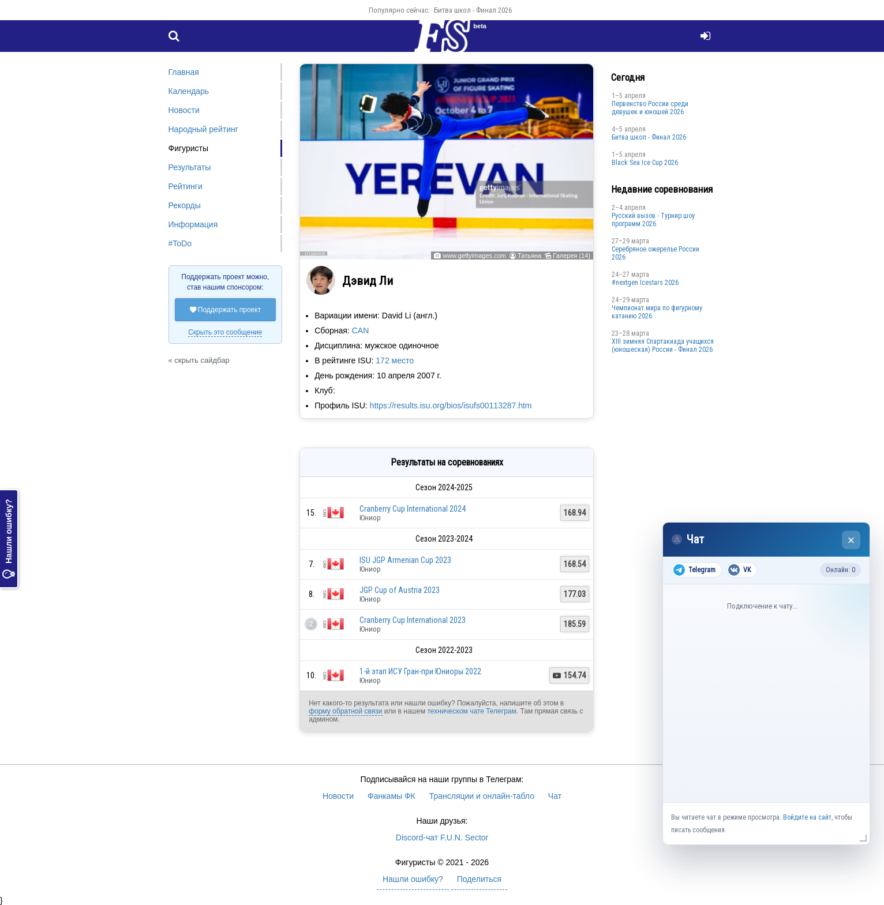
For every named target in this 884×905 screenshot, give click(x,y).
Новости (184, 110)
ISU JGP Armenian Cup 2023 (405, 560)
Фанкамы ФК (391, 796)
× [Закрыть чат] (851, 540)
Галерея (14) (571, 255)
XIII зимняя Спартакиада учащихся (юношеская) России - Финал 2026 (663, 345)
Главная (183, 72)
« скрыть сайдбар (199, 360)
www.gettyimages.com (474, 255)
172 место (395, 360)
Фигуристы (188, 148)
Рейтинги (185, 186)
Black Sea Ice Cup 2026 (645, 163)
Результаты (189, 167)
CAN (360, 330)
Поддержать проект (225, 310)
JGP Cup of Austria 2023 (399, 590)
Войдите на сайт (807, 817)
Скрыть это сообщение (225, 332)
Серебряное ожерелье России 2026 (655, 253)
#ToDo (180, 243)
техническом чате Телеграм (471, 711)
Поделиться (479, 879)
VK (739, 570)
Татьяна (529, 255)
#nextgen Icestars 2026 (645, 283)
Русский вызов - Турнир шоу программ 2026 (653, 220)
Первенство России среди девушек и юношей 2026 (650, 108)
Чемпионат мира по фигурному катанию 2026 (657, 312)
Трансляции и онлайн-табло (481, 796)
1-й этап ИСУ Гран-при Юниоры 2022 (420, 671)
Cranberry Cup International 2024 (412, 508)
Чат (554, 796)
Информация (193, 224)
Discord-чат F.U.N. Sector (442, 837)
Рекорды (184, 205)
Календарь (188, 91)
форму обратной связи (345, 711)
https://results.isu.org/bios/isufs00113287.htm (451, 405)
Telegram (694, 570)
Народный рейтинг (203, 129)
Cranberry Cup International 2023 (412, 620)
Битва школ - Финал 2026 (473, 10)
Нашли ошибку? (8, 539)
